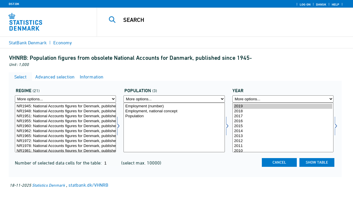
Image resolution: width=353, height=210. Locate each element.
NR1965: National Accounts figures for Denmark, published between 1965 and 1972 (65, 136)
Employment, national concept (174, 111)
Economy (62, 42)
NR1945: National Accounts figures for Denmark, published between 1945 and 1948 (65, 106)
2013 (283, 136)
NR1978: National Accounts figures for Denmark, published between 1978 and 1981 (65, 146)
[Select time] (282, 127)
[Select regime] (65, 127)
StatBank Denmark (28, 42)
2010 (283, 150)
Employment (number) (174, 106)
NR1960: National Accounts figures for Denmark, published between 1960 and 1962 (65, 126)
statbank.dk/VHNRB (88, 185)
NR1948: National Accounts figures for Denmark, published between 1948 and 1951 (65, 111)
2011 (283, 146)
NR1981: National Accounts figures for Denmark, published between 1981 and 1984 (65, 150)
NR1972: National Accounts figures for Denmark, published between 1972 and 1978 (65, 141)
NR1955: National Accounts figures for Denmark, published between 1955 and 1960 (65, 121)
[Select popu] (174, 127)
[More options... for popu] (174, 99)
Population (174, 116)
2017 (283, 116)
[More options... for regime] (65, 99)
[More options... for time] (282, 99)
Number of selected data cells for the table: (59, 162)
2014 (283, 131)
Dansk (321, 4)
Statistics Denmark (48, 185)
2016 (283, 121)
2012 (283, 141)
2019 (283, 106)
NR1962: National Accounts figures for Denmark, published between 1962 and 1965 (65, 131)
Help (335, 4)
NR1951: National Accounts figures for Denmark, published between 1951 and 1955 (65, 116)
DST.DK (14, 4)
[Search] (221, 20)
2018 (283, 111)
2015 (283, 126)
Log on (305, 4)
